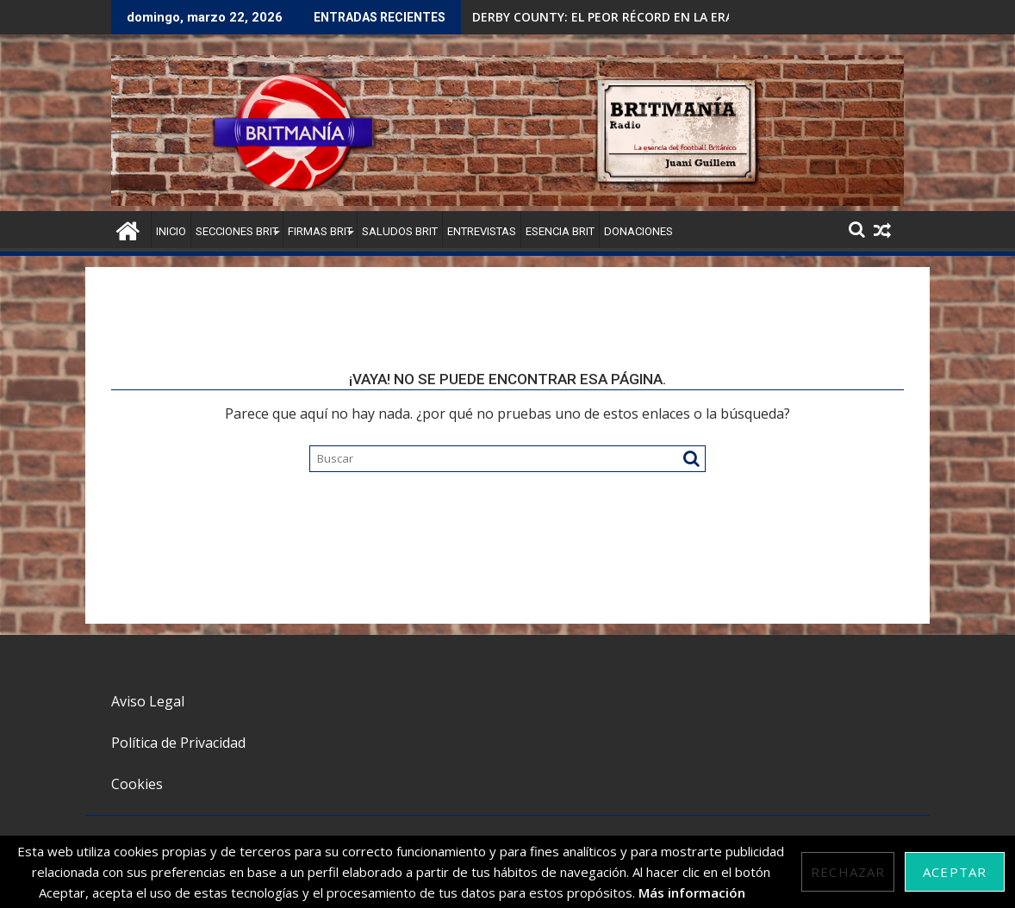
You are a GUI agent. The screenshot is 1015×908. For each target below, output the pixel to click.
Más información (691, 892)
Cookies (137, 783)
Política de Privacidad (178, 742)
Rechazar (848, 871)
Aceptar (955, 871)
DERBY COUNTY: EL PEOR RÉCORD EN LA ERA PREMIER (630, 17)
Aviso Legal (147, 701)
